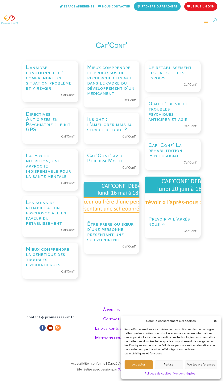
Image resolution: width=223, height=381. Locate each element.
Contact (111, 318)
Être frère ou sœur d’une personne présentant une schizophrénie (110, 231)
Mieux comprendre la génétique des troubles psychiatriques (47, 256)
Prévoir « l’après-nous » (170, 221)
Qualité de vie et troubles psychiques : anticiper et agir (168, 111)
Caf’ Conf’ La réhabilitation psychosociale (165, 150)
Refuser (169, 364)
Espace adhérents (77, 6)
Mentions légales (184, 373)
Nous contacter (114, 6)
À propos (111, 309)
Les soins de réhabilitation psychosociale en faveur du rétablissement (46, 212)
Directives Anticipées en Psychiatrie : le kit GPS (48, 121)
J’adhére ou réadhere (157, 6)
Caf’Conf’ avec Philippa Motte (105, 158)
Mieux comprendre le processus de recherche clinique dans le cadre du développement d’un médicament (110, 80)
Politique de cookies (158, 373)
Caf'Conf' (68, 95)
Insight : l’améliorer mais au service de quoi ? (110, 124)
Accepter (138, 364)
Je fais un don (200, 6)
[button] (215, 321)
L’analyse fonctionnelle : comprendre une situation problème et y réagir (48, 77)
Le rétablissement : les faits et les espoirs (171, 72)
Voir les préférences (201, 364)
